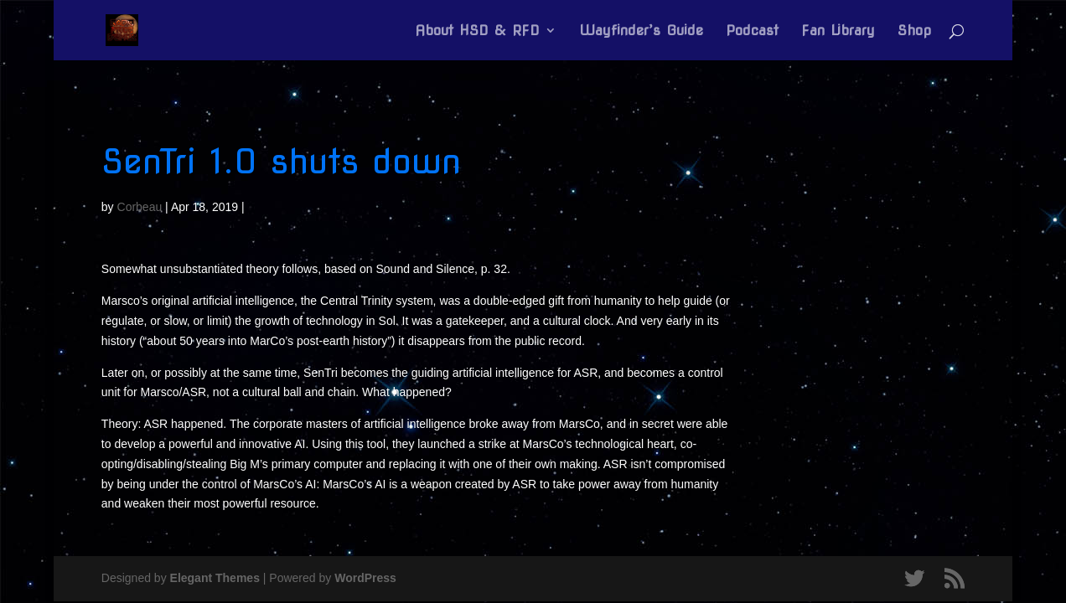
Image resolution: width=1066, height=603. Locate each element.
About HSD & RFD (477, 31)
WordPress (365, 578)
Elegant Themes (215, 578)
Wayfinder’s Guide (641, 31)
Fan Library (838, 31)
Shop (914, 31)
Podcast (752, 31)
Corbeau (140, 207)
